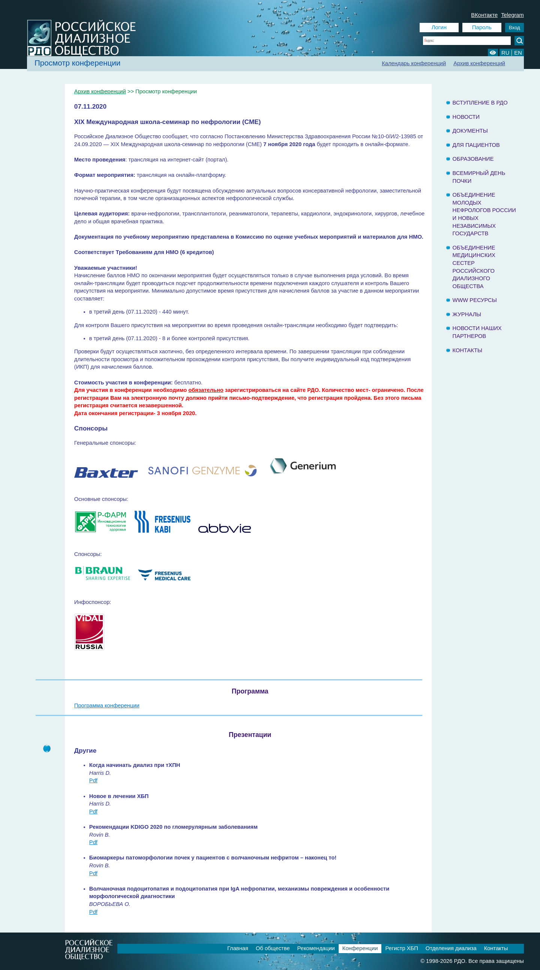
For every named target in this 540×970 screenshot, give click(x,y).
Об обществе (273, 948)
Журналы (467, 314)
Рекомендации (316, 948)
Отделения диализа (451, 948)
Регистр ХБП (401, 948)
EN (518, 53)
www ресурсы (475, 300)
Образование (473, 159)
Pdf (93, 780)
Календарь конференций (414, 63)
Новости (466, 117)
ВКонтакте (484, 15)
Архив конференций (479, 63)
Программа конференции (107, 705)
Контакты (467, 350)
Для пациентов (476, 145)
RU (505, 53)
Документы (470, 131)
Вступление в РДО (480, 103)
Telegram (512, 15)
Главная (237, 948)
